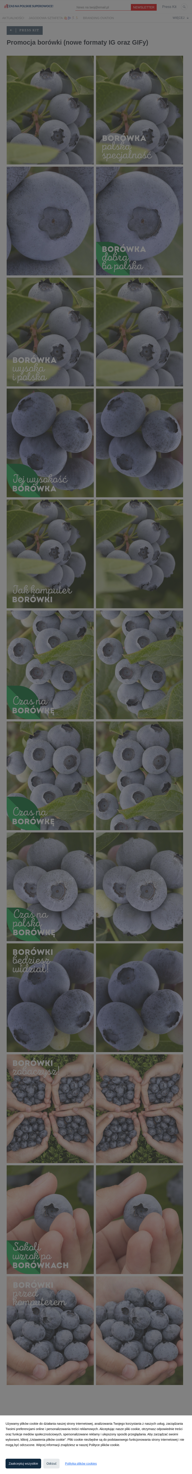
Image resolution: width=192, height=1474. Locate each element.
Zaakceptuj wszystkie (23, 1463)
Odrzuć (51, 1463)
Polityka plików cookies (81, 1463)
